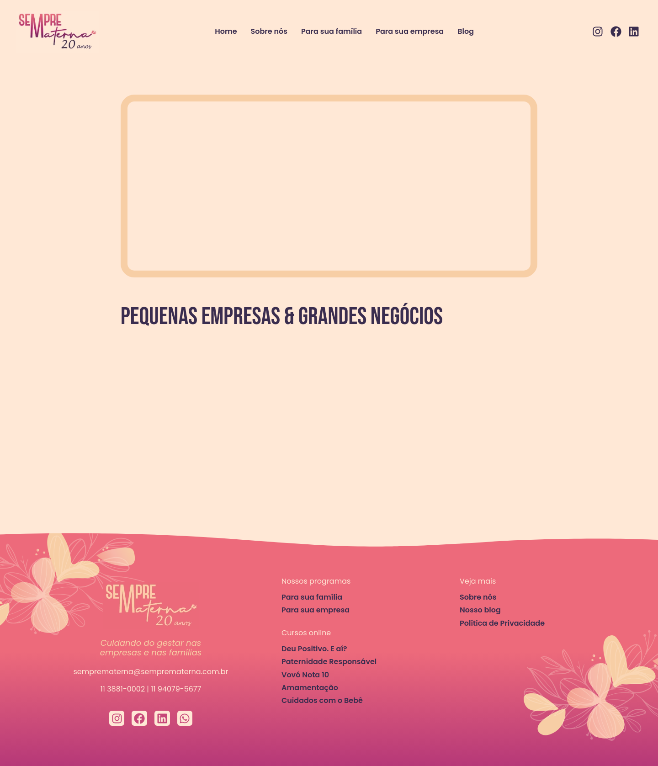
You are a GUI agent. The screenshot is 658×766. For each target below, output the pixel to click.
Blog (465, 31)
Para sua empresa (410, 31)
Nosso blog (480, 610)
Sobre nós (269, 31)
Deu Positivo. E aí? (314, 649)
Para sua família (331, 31)
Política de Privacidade (502, 623)
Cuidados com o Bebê (322, 700)
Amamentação (309, 687)
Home (226, 31)
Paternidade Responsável (329, 661)
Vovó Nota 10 (305, 675)
